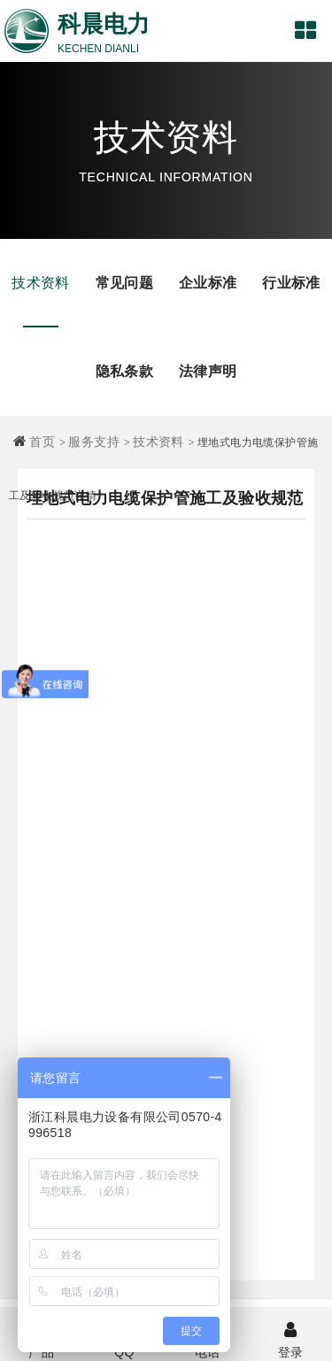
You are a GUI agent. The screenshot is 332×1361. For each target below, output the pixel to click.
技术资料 (41, 282)
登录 (290, 1338)
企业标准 (208, 282)
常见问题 (125, 282)
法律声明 (208, 371)
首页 (42, 441)
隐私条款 (125, 371)
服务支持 (94, 441)
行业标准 (291, 282)
